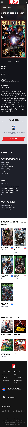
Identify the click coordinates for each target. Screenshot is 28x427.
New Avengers (17, 334)
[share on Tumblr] (11, 411)
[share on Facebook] (3, 411)
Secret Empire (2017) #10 (4, 248)
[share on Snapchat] (16, 411)
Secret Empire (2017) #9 (17, 248)
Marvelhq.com (18, 377)
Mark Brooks (5, 87)
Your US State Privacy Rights (8, 420)
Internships (5, 380)
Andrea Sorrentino (13, 81)
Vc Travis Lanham (9, 192)
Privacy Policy (17, 418)
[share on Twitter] (6, 411)
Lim (5, 250)
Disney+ (16, 374)
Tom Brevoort (8, 194)
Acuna (6, 278)
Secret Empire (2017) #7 (17, 276)
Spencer (2, 250)
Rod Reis (4, 81)
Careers (4, 377)
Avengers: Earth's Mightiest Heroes (5, 353)
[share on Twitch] (21, 411)
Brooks (7, 250)
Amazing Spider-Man (6, 334)
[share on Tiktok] (24, 411)
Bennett (18, 250)
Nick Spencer (5, 75)
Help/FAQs (5, 374)
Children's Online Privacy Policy (8, 422)
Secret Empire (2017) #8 (4, 276)
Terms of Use (10, 418)
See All (23, 222)
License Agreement (21, 422)
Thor (15, 353)
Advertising (17, 371)
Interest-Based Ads (10, 424)
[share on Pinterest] (19, 411)
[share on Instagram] (8, 411)
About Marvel (6, 371)
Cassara (18, 278)
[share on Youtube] (13, 411)
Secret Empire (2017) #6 (4, 303)
